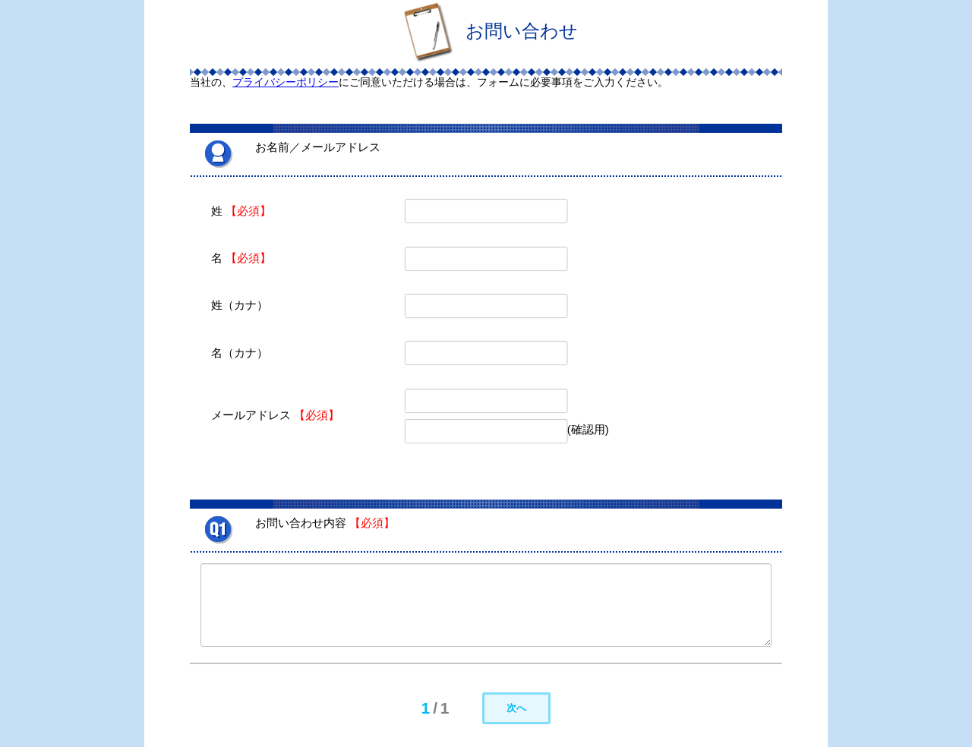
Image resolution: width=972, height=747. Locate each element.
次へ (516, 708)
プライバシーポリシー (285, 82)
